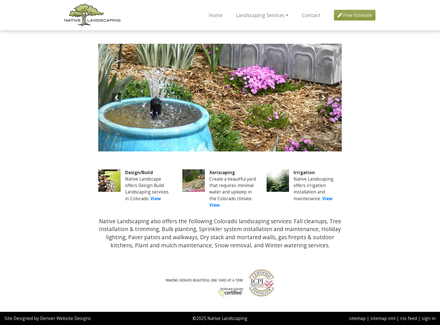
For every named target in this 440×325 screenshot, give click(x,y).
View (155, 199)
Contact (311, 15)
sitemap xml (382, 318)
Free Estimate (355, 15)
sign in (429, 318)
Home (216, 15)
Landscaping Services (260, 15)
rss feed (408, 318)
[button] (116, 97)
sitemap (357, 318)
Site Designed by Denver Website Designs (47, 318)
